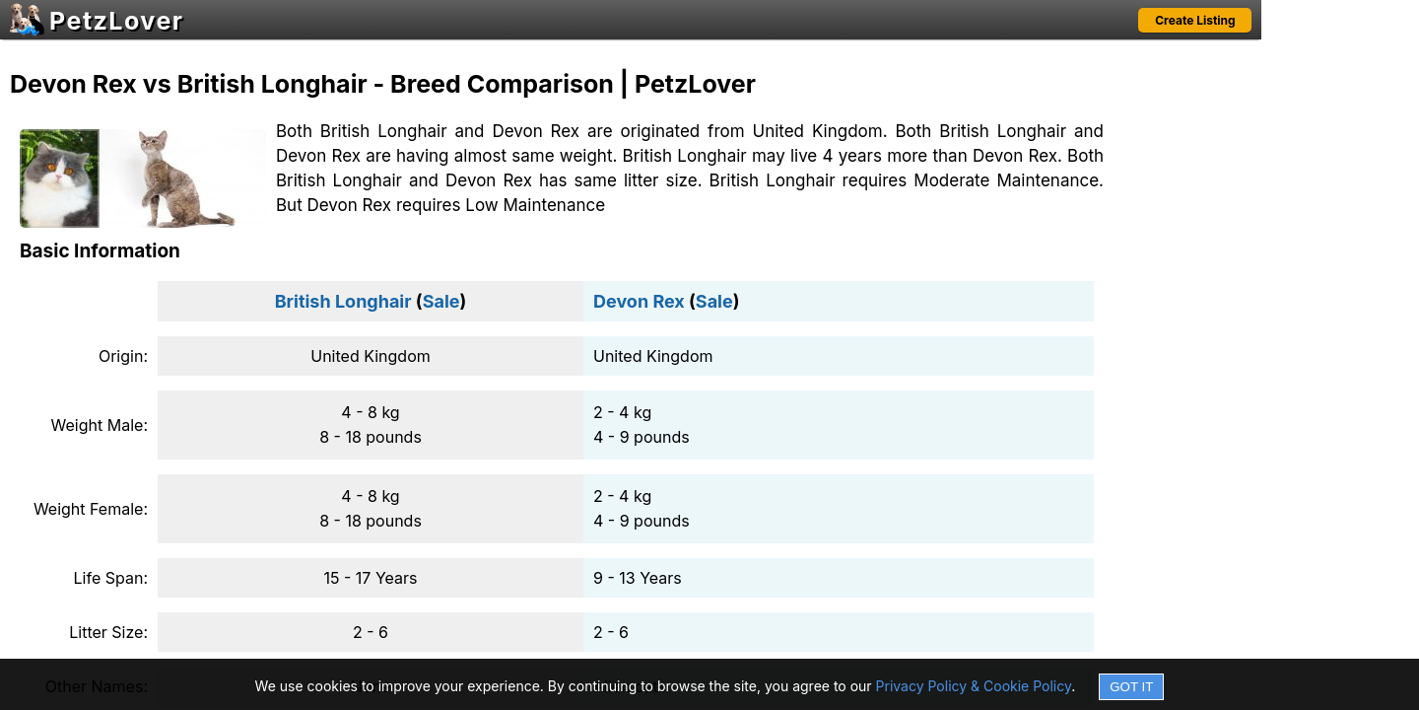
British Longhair (343, 301)
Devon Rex (639, 301)
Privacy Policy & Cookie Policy (974, 685)
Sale (441, 301)
